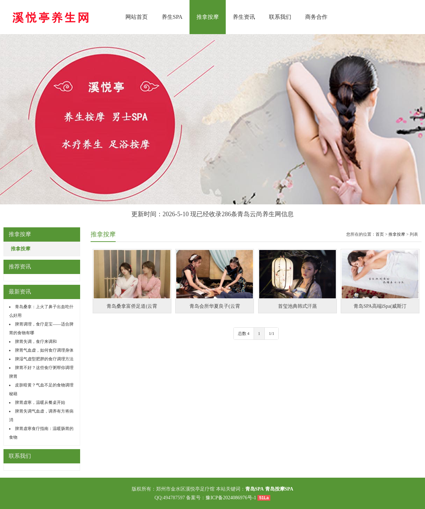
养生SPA (172, 17)
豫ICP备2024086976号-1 (231, 497)
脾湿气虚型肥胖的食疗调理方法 (44, 359)
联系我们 (280, 17)
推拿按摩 (207, 17)
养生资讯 (244, 17)
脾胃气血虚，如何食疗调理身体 (44, 350)
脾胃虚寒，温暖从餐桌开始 (40, 402)
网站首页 (136, 17)
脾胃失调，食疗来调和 (36, 341)
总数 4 (243, 333)
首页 (380, 234)
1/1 (271, 333)
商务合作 (316, 17)
